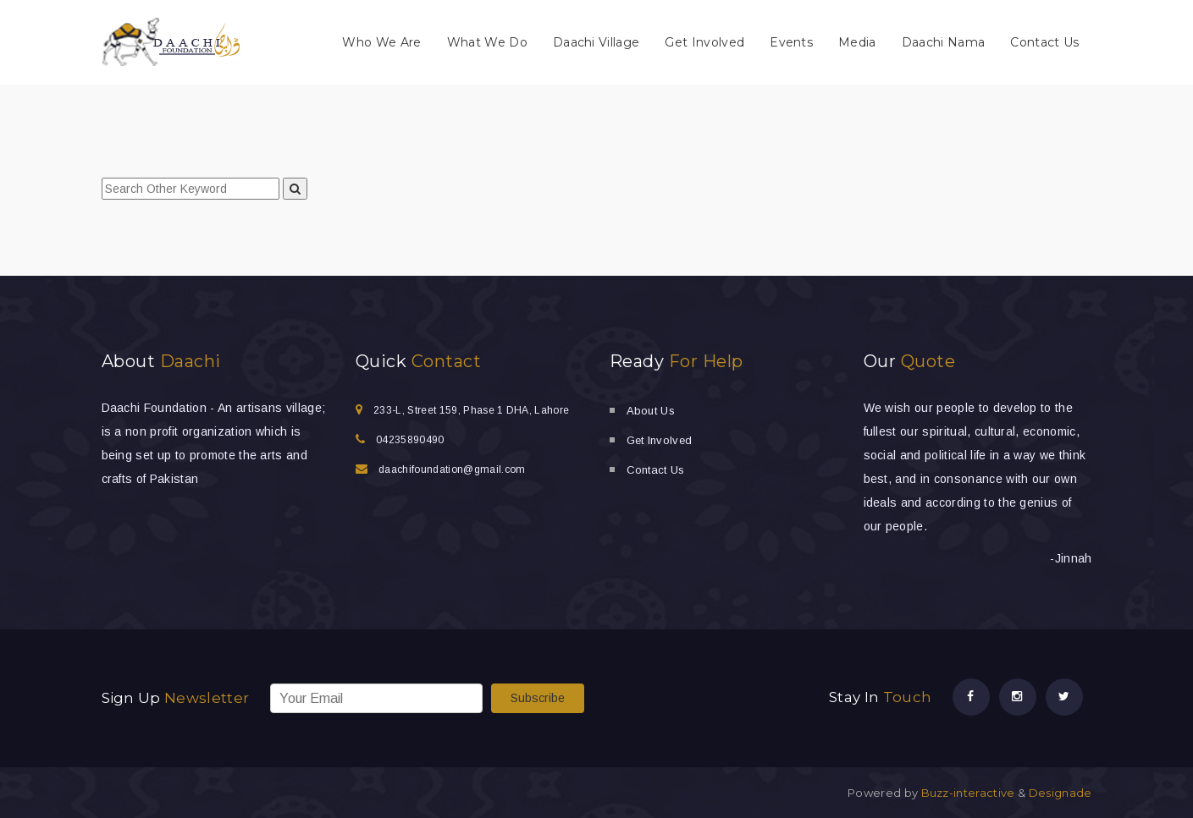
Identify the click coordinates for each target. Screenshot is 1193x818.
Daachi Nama (944, 42)
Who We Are (381, 42)
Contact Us (1044, 42)
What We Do (487, 42)
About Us (651, 410)
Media (857, 42)
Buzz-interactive (966, 792)
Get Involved (704, 42)
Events (791, 42)
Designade (1060, 792)
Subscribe (538, 698)
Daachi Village (596, 42)
